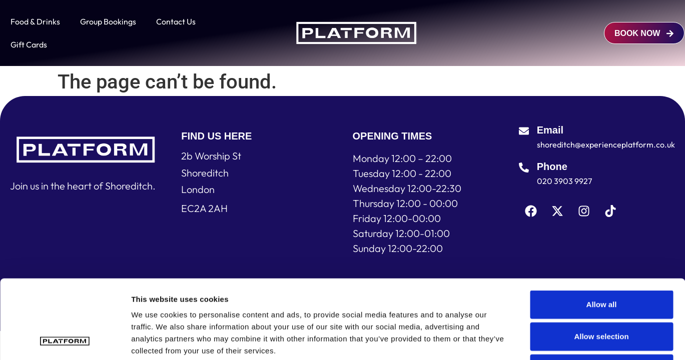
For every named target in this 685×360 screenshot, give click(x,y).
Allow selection (601, 262)
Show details (525, 340)
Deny (601, 294)
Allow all (601, 230)
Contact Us (176, 21)
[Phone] (524, 167)
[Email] (524, 131)
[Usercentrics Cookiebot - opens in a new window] (65, 340)
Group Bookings (108, 21)
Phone (552, 166)
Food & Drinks (35, 21)
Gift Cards (29, 45)
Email (550, 130)
